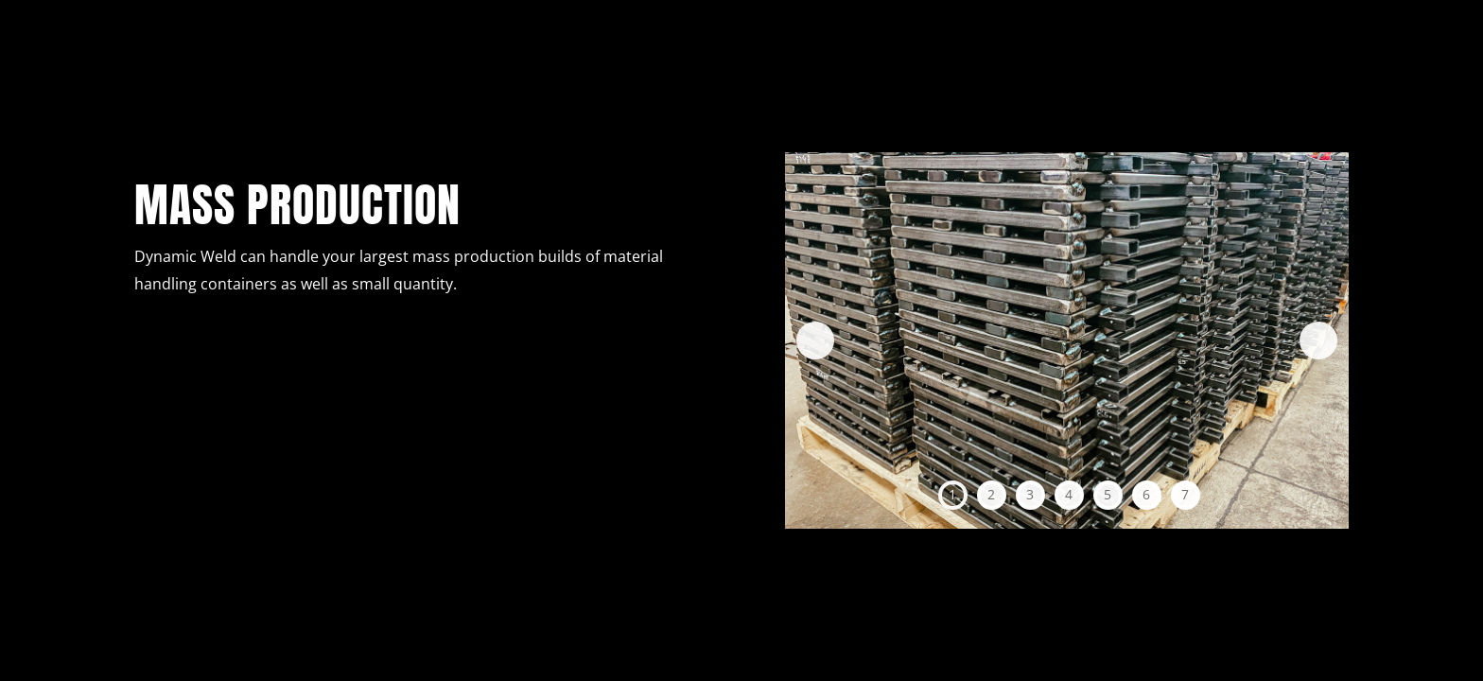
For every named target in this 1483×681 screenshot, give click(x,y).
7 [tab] (1185, 494)
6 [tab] (1146, 494)
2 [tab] (991, 494)
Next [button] (1318, 340)
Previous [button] (815, 340)
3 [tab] (1030, 494)
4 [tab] (1069, 494)
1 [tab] (952, 494)
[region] (1067, 340)
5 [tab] (1107, 494)
